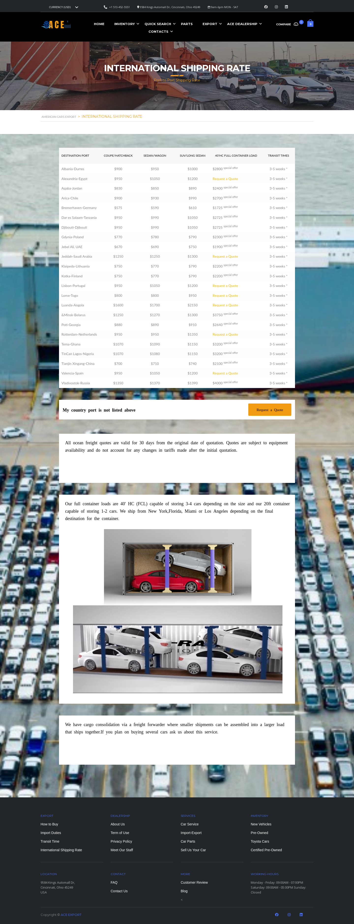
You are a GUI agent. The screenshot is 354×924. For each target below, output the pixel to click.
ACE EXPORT (71, 915)
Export (210, 24)
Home (99, 24)
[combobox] (62, 7)
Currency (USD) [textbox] (60, 7)
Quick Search (158, 24)
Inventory (124, 24)
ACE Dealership (242, 24)
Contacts (158, 31)
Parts (187, 24)
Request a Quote (225, 179)
